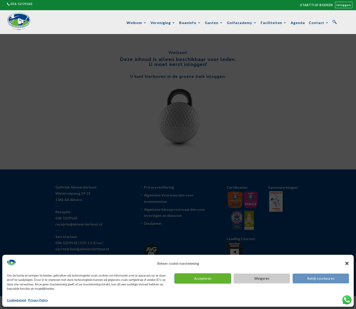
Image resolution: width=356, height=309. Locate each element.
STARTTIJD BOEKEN (316, 5)
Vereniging (161, 23)
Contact (316, 23)
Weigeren (261, 278)
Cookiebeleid (16, 300)
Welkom (134, 23)
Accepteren (202, 278)
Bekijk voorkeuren (320, 278)
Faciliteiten (271, 23)
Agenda (298, 23)
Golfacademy (239, 23)
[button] (347, 263)
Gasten (211, 23)
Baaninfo (187, 23)
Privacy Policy (38, 300)
